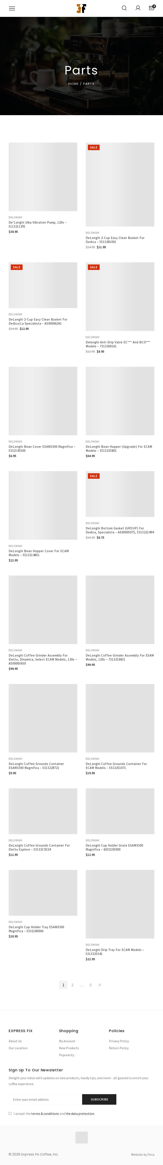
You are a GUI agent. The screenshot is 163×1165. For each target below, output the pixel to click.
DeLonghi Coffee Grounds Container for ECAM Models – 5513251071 (116, 766)
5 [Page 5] (91, 984)
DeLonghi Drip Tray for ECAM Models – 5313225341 (115, 952)
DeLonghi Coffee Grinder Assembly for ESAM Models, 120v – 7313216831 (120, 657)
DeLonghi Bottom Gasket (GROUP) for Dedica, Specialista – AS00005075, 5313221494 (120, 530)
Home (73, 84)
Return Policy (119, 1048)
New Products (69, 1048)
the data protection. (80, 1113)
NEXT (99, 985)
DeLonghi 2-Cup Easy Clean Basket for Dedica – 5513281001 (115, 240)
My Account (67, 1041)
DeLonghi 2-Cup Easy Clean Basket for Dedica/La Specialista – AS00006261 (38, 321)
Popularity (66, 1055)
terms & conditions (45, 1113)
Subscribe (99, 1099)
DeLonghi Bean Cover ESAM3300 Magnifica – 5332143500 (42, 449)
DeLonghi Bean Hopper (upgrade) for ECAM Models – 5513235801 (119, 449)
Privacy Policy (119, 1041)
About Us (15, 1041)
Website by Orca (142, 1154)
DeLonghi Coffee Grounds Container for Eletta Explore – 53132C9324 (39, 847)
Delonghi (15, 217)
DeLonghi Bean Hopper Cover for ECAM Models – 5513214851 (39, 553)
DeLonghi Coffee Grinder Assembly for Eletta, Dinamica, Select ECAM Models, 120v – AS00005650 (43, 659)
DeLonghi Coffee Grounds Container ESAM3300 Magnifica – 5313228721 (36, 766)
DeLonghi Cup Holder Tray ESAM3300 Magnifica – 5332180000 (36, 929)
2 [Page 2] (72, 984)
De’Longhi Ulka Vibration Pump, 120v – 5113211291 (38, 224)
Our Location (18, 1048)
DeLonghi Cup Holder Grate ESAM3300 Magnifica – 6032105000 (114, 847)
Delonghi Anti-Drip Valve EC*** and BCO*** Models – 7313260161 (118, 344)
